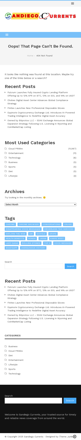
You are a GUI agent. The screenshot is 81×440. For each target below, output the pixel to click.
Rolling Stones (31, 243)
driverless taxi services (58, 229)
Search (8, 262)
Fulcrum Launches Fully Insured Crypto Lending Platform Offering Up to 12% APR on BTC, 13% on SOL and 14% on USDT (41, 94)
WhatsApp (11, 248)
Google (41, 234)
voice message (62, 243)
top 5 (47, 243)
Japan (43, 238)
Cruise (68, 224)
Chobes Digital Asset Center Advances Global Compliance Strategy (38, 102)
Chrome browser (29, 224)
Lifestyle (13, 176)
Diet (10, 171)
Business (13, 162)
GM (31, 234)
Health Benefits (15, 238)
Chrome (10, 224)
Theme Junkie (66, 436)
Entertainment (15, 153)
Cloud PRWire (15, 148)
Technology (14, 157)
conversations (51, 224)
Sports (11, 167)
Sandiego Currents (33, 436)
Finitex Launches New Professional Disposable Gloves (36, 108)
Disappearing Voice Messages (23, 229)
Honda (32, 238)
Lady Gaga (12, 243)
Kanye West (57, 238)
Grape (53, 234)
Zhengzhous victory (33, 248)
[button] (73, 3)
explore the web (15, 234)
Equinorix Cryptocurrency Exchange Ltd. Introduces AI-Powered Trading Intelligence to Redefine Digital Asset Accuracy (41, 114)
